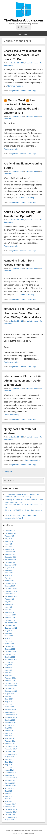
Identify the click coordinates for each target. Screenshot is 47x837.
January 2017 (10, 807)
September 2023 (11, 596)
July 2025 (8, 539)
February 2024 (10, 583)
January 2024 (10, 586)
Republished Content (18, 91)
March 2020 (9, 707)
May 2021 (8, 670)
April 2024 (8, 578)
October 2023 (10, 594)
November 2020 (11, 686)
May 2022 (8, 638)
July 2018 (8, 759)
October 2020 (10, 688)
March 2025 (9, 549)
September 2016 (11, 817)
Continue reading (16, 86)
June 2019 (9, 730)
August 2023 (9, 599)
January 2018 (10, 775)
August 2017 (9, 788)
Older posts (7, 471)
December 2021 (11, 652)
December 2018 (11, 746)
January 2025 (10, 554)
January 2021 (10, 681)
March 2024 (9, 581)
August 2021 (9, 662)
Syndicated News (31, 63)
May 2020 (8, 701)
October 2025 (10, 531)
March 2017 (9, 801)
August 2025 (9, 536)
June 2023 (9, 604)
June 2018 (9, 762)
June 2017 (9, 794)
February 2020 (10, 709)
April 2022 (8, 641)
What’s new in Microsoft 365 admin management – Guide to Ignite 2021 (22, 380)
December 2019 (11, 715)
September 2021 (11, 660)
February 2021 (10, 678)
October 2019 (10, 720)
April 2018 (8, 767)
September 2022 (11, 628)
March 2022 (9, 644)
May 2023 (8, 607)
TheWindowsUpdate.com (23, 20)
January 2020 (10, 712)
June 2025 (9, 541)
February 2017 (10, 804)
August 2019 (9, 725)
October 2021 (10, 657)
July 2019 (8, 728)
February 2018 (10, 773)
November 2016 (11, 812)
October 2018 (10, 751)
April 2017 (8, 799)
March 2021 (9, 675)
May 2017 (8, 796)
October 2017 (10, 783)
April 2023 (8, 610)
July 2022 (8, 633)
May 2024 (8, 575)
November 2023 (11, 591)
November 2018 (11, 749)
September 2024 (11, 565)
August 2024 (9, 567)
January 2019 (10, 744)
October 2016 (10, 815)
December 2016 (11, 809)
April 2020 (8, 704)
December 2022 (11, 620)
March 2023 (9, 612)
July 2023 (8, 602)
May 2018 (8, 765)
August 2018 (9, 757)
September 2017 (11, 786)
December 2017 (11, 778)
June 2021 (9, 667)
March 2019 (9, 738)
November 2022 (11, 623)
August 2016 (9, 820)
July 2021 (8, 665)
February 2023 (10, 615)
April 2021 (8, 673)
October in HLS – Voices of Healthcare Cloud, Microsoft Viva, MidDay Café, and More (22, 313)
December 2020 (11, 683)
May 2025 (8, 544)
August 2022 (9, 631)
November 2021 (11, 654)
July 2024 (8, 570)
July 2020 (8, 696)
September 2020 (11, 691)
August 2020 (9, 694)
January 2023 (10, 617)
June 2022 (9, 636)
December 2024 (11, 557)
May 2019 (8, 733)
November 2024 (11, 560)
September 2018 (11, 754)
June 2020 (9, 699)
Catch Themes (29, 833)
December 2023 (11, 588)
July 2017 (8, 791)
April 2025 (8, 547)
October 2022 (10, 625)
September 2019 (11, 723)
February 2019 (10, 741)
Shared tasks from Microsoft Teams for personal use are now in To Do (22, 55)
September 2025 (11, 533)
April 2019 (8, 736)
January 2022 (10, 649)
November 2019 (11, 717)
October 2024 (10, 562)
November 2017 (11, 780)
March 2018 (9, 770)
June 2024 (9, 573)
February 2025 (10, 552)
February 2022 (10, 646)
